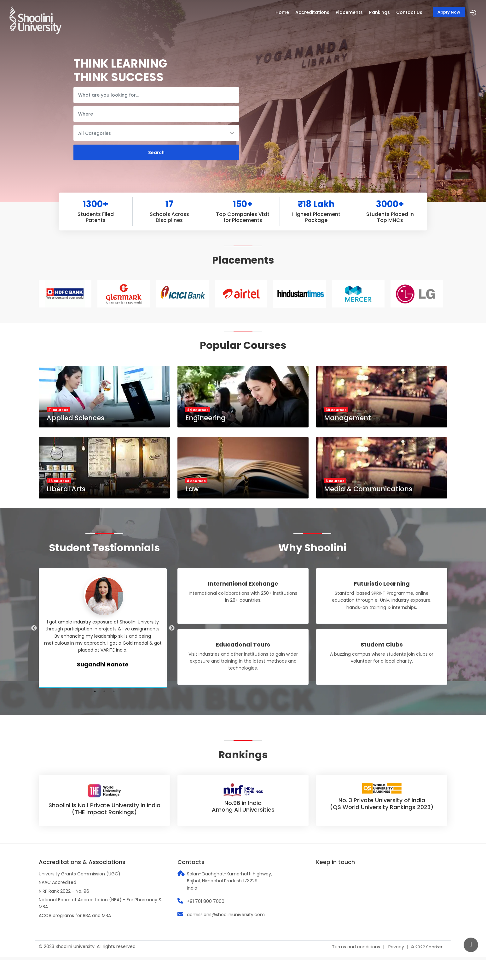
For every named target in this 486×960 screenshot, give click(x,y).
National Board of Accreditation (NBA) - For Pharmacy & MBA (100, 906)
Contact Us (409, 12)
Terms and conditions (356, 950)
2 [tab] (104, 694)
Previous (34, 631)
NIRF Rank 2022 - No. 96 (64, 894)
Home (282, 12)
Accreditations (312, 12)
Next (172, 631)
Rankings (379, 12)
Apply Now (448, 12)
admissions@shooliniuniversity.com (226, 918)
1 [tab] (95, 694)
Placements (349, 12)
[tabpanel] (104, 631)
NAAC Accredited (57, 885)
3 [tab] (114, 694)
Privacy (396, 950)
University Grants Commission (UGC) (79, 877)
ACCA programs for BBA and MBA (75, 918)
